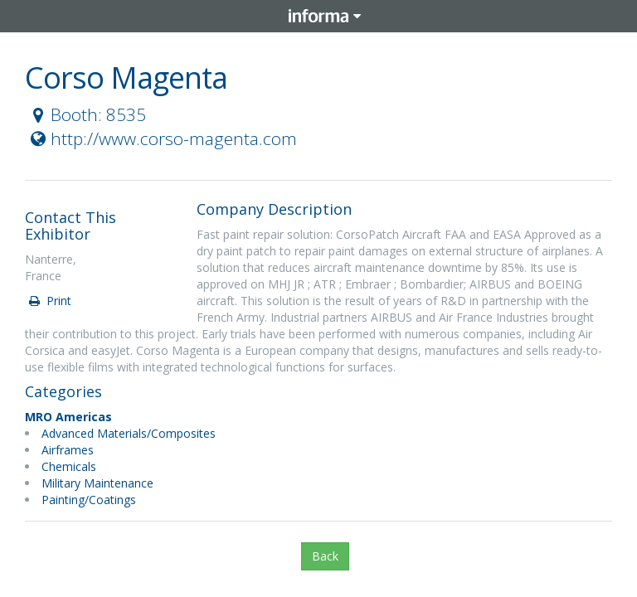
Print (49, 300)
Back (325, 556)
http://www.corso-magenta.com (162, 138)
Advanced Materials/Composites (128, 433)
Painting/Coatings (88, 499)
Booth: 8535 (86, 114)
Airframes (67, 450)
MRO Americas (68, 417)
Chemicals (68, 466)
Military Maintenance (97, 483)
